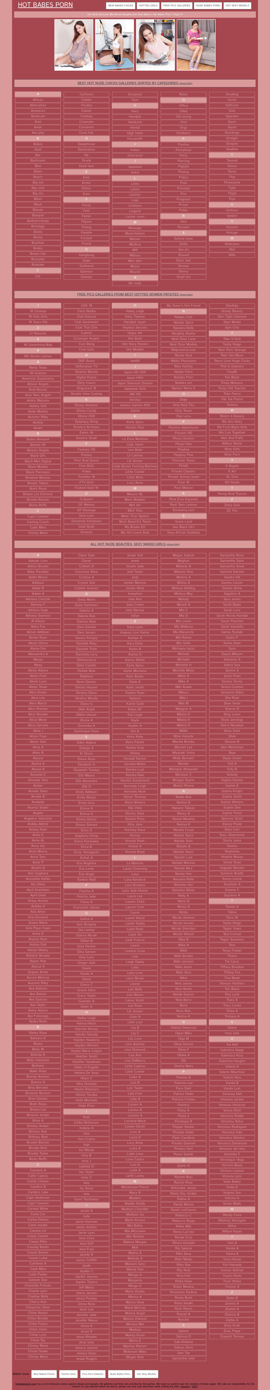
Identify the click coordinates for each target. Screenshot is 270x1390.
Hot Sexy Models (237, 5)
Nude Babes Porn (208, 5)
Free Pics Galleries (176, 5)
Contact (185, 1386)
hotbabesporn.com (25, 1384)
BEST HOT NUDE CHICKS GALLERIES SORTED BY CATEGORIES (135, 83)
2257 (194, 1386)
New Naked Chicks (120, 5)
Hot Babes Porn (45, 5)
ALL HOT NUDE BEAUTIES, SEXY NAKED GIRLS (135, 544)
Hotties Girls (148, 5)
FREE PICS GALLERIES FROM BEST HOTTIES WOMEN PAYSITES (135, 294)
